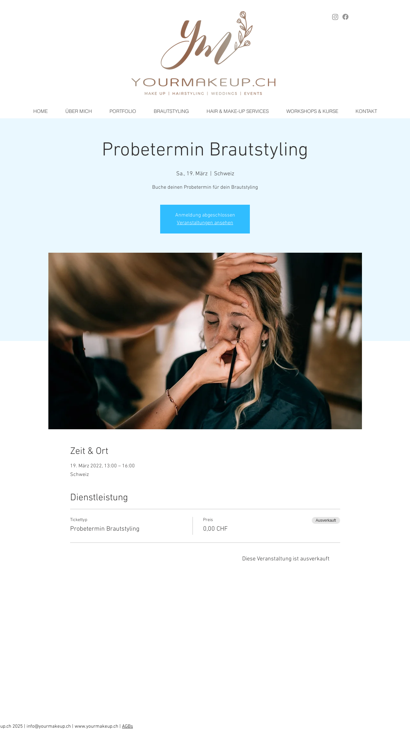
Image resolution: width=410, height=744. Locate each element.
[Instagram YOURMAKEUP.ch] (335, 17)
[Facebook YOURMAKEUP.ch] (345, 17)
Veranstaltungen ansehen (205, 223)
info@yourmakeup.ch (49, 726)
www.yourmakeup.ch (96, 726)
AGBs (127, 726)
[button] (171, 111)
